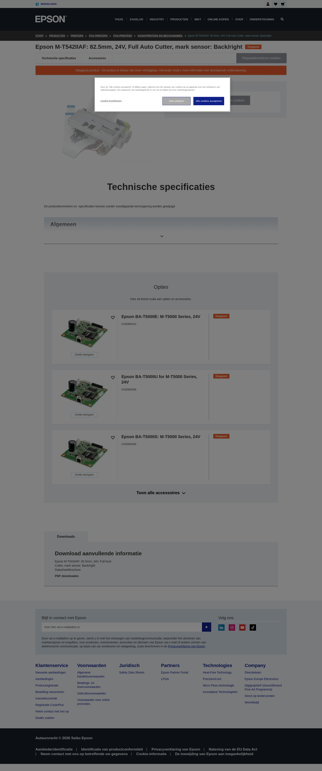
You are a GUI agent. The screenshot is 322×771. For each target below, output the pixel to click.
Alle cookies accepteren (209, 101)
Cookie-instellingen (111, 101)
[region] (162, 94)
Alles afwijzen (176, 101)
